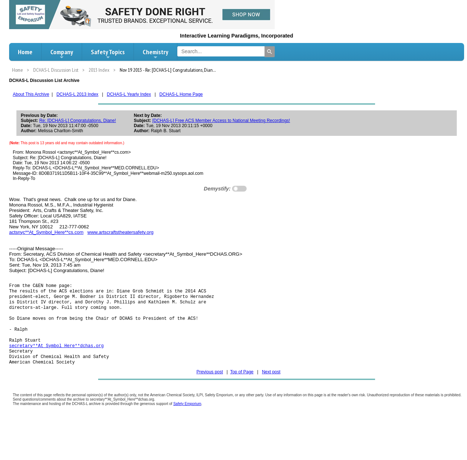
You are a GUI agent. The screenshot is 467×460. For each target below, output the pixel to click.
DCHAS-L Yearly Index (129, 94)
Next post (271, 382)
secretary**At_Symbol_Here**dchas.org (56, 354)
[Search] (270, 51)
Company (61, 54)
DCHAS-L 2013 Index (78, 94)
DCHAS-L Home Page (181, 94)
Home (25, 52)
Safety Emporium (187, 415)
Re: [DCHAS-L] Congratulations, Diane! (77, 120)
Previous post (209, 382)
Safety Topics (108, 54)
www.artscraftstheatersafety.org (121, 232)
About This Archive (31, 94)
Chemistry (155, 54)
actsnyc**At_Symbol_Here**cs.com (46, 232)
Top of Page (242, 382)
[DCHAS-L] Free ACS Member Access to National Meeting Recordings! (221, 120)
